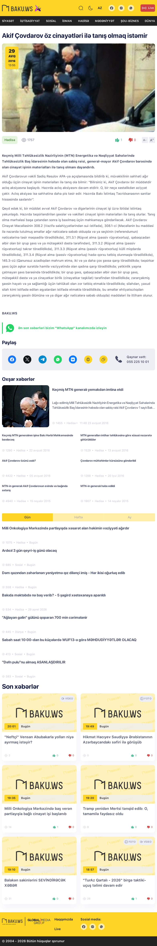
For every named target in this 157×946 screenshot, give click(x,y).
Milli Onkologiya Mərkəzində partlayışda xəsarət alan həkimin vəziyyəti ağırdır (65, 528)
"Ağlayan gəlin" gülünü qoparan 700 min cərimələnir (44, 617)
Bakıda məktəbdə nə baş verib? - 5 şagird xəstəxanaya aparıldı (54, 595)
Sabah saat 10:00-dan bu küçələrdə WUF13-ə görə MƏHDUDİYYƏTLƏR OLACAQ (69, 640)
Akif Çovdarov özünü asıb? (19, 460)
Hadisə (83, 21)
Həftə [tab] (78, 517)
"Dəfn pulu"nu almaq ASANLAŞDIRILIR (33, 662)
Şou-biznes (130, 21)
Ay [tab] (130, 517)
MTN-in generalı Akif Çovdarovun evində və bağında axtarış (35, 488)
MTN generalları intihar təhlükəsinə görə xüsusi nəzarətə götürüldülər (116, 437)
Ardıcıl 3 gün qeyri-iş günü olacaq (29, 550)
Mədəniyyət (104, 21)
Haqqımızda (63, 919)
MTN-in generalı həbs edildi (98, 486)
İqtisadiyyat (30, 21)
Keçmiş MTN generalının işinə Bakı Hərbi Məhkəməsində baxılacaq (37, 437)
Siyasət (8, 21)
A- (145, 140)
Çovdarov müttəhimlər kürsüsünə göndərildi (108, 460)
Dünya (150, 21)
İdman (67, 21)
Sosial (51, 21)
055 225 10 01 (138, 362)
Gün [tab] (27, 517)
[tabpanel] (78, 602)
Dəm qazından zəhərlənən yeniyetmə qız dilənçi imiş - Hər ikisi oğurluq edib (63, 573)
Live (148, 8)
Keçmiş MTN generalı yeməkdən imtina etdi (87, 389)
